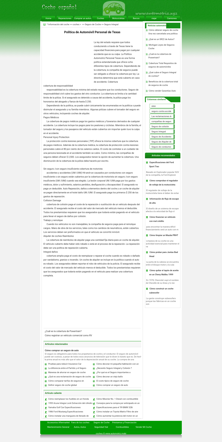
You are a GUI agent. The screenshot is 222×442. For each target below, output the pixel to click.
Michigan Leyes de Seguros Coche (161, 47)
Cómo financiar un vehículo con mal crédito (162, 219)
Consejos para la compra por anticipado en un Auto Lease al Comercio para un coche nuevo (118, 404)
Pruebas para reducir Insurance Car (64, 364)
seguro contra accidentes (163, 111)
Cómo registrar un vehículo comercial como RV (69, 335)
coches (76, 24)
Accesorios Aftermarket (58, 422)
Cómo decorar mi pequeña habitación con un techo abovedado (117, 364)
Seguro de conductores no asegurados (169, 147)
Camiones (172, 18)
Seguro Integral (111, 24)
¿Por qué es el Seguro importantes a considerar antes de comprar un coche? (114, 373)
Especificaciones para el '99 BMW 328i (114, 407)
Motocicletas (118, 18)
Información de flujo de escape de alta (164, 201)
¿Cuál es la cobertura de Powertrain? (63, 331)
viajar (154, 18)
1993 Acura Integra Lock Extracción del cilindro (70, 403)
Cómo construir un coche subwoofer (161, 290)
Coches (100, 18)
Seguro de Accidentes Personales (167, 136)
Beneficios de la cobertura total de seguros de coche (163, 83)
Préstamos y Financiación (124, 422)
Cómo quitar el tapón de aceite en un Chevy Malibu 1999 (164, 272)
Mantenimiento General (58, 427)
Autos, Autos (80, 427)
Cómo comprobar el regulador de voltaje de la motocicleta (163, 182)
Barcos (136, 18)
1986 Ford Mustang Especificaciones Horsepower (65, 412)
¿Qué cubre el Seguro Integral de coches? (162, 74)
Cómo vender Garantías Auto (162, 91)
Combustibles (122, 427)
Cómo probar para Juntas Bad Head (163, 254)
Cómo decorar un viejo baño (109, 376)
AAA (153, 106)
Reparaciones (64, 18)
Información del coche (58, 24)
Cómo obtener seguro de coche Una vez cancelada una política (163, 32)
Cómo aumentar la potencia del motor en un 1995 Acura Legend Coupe (117, 416)
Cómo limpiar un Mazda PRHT (164, 235)
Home (48, 18)
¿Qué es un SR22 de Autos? (161, 39)
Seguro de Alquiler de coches (165, 142)
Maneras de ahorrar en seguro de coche (67, 372)
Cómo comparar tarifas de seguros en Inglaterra (66, 381)
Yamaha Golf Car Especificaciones (64, 407)
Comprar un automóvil (82, 18)
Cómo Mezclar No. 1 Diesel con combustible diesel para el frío (117, 399)
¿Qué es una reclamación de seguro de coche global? (69, 377)
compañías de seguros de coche (166, 121)
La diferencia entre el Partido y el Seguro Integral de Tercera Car (67, 369)
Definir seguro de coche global (62, 385)
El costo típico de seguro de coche (112, 381)
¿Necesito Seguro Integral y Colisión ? (114, 368)
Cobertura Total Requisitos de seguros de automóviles (162, 65)
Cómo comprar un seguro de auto (62, 350)
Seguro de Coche (93, 24)
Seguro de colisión (160, 126)
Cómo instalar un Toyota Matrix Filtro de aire (117, 411)
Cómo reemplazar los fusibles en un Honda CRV (68, 399)
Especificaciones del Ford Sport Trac (161, 164)
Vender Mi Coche (144, 427)
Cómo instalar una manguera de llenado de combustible (68, 416)
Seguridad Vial (101, 427)
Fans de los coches (80, 422)
